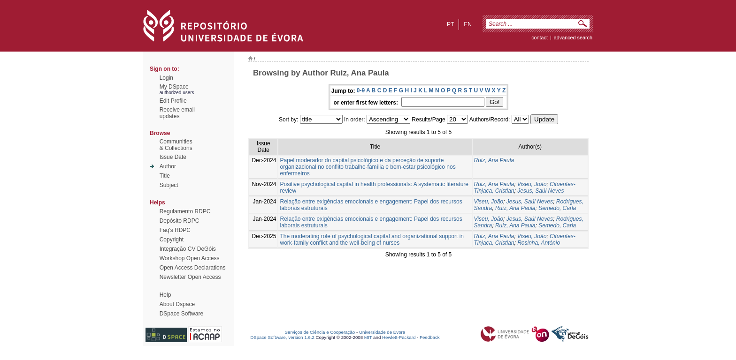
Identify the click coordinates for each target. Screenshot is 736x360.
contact (539, 37)
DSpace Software (181, 313)
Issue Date (173, 157)
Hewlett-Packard (398, 337)
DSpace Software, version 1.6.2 (282, 337)
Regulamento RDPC (185, 211)
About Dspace (177, 304)
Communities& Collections (176, 144)
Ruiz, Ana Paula (494, 160)
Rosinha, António (538, 243)
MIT (368, 337)
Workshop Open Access (190, 258)
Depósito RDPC (179, 221)
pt (450, 24)
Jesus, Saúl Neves (540, 191)
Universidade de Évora (382, 332)
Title (165, 175)
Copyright (172, 239)
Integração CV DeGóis (188, 249)
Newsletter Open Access (190, 277)
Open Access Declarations (193, 267)
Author (168, 166)
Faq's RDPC (175, 230)
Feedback (430, 337)
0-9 (361, 90)
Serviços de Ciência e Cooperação (320, 332)
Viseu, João (532, 184)
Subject (169, 185)
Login (166, 78)
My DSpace (174, 86)
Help (165, 295)
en (468, 24)
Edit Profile (173, 101)
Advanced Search (573, 37)
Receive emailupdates (177, 113)
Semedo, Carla (557, 208)
